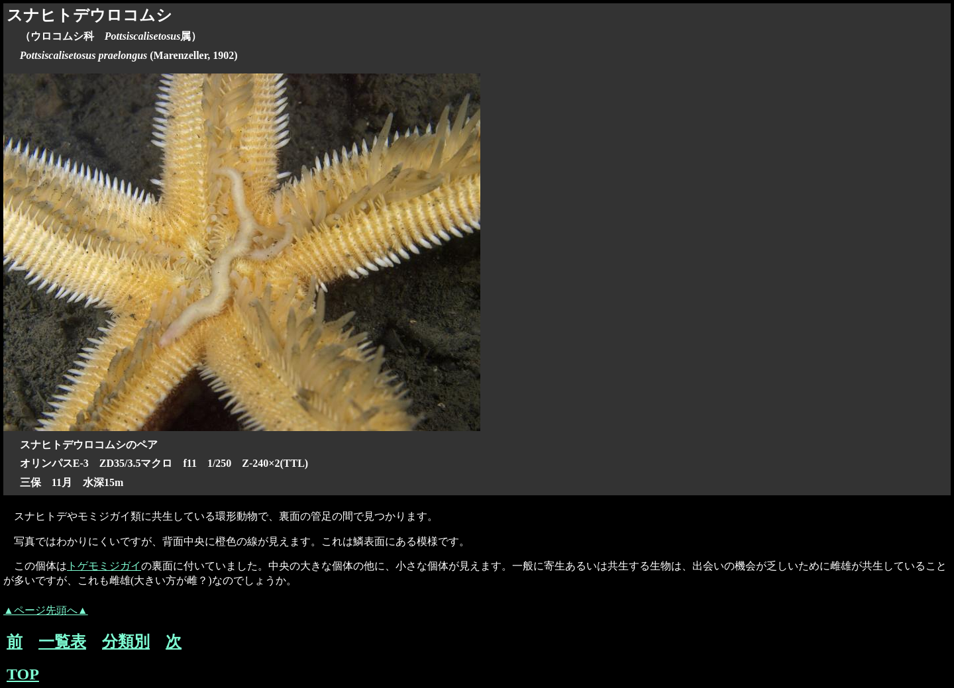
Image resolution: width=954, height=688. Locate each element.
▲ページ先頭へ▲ (45, 610)
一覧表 (62, 641)
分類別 (126, 641)
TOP (23, 674)
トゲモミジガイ (104, 565)
